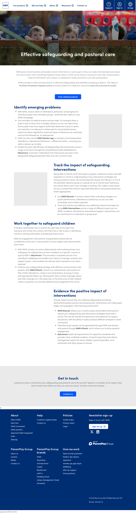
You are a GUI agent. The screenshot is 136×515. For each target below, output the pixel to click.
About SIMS (16, 420)
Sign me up (98, 426)
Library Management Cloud (48, 480)
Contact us (82, 5)
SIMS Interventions (71, 208)
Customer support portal (47, 420)
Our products (19, 5)
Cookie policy (68, 420)
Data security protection (72, 453)
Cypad (39, 467)
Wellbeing (67, 467)
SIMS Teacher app (45, 138)
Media (13, 460)
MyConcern (23, 152)
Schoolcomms (42, 463)
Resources (66, 5)
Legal (65, 426)
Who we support (69, 470)
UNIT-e (40, 473)
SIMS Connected (18, 426)
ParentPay (41, 460)
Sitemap (14, 440)
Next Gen (15, 423)
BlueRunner (42, 470)
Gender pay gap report (72, 463)
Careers (14, 457)
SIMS (39, 457)
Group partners (69, 473)
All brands (41, 483)
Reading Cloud (43, 477)
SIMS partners (17, 430)
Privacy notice (68, 423)
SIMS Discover (67, 196)
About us (14, 453)
